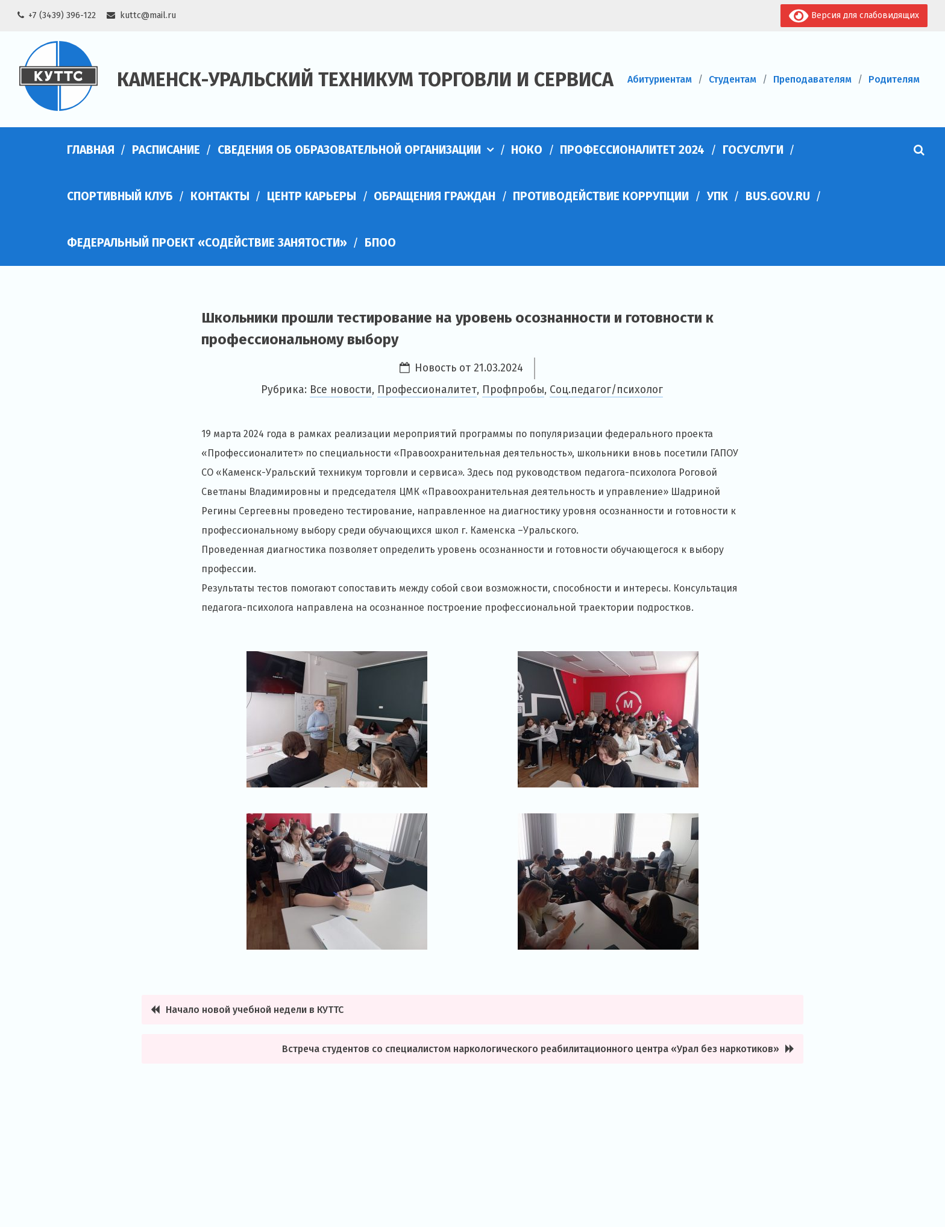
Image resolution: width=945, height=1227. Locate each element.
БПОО (380, 243)
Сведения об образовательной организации (349, 150)
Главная (91, 150)
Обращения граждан (434, 196)
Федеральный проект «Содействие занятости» (207, 243)
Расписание (166, 150)
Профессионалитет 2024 (632, 150)
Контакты (220, 196)
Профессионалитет (427, 389)
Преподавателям (812, 79)
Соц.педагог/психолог (606, 389)
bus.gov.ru (778, 196)
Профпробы (513, 389)
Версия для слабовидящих (853, 16)
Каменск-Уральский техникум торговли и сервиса (365, 79)
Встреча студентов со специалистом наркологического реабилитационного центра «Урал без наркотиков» (530, 1049)
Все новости (341, 389)
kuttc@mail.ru (148, 15)
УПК (717, 196)
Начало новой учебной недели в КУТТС (255, 1009)
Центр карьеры (311, 196)
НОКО (526, 150)
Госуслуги (753, 150)
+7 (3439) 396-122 (62, 15)
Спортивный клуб (120, 196)
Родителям (894, 79)
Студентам (732, 79)
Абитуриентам (659, 79)
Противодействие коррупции (601, 196)
